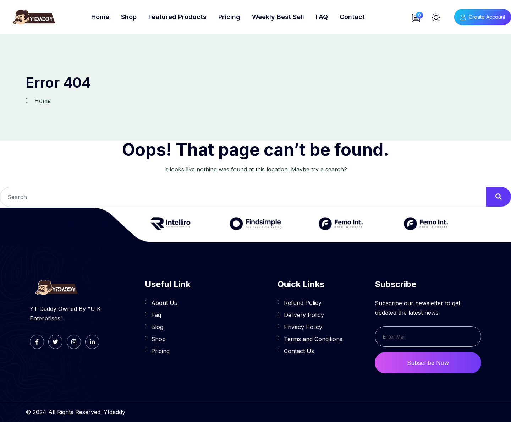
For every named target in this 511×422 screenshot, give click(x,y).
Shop (129, 17)
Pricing (229, 17)
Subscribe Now (428, 362)
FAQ (322, 17)
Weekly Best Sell (278, 17)
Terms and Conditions (313, 338)
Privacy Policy (303, 326)
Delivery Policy (304, 314)
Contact (352, 17)
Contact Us (299, 351)
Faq (156, 314)
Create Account (482, 17)
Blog (157, 326)
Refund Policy (303, 302)
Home (100, 17)
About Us (164, 302)
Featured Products (177, 17)
